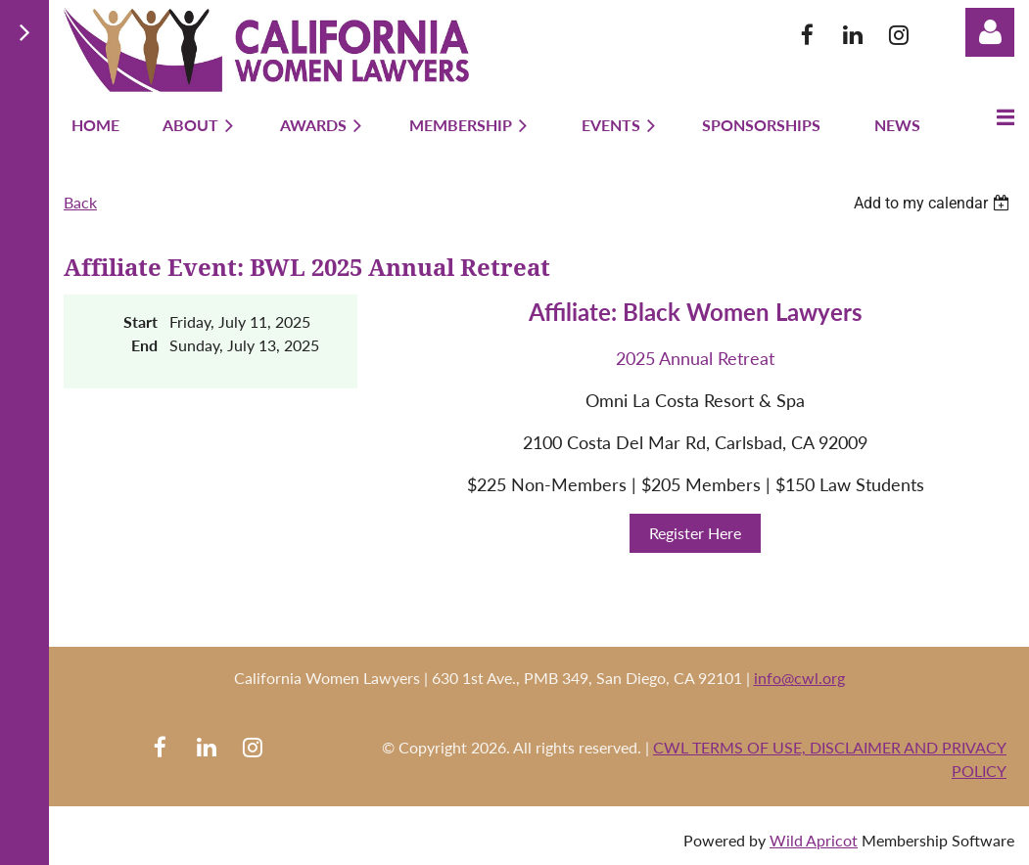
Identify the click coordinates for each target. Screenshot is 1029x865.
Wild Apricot (814, 840)
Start (140, 321)
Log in (989, 32)
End (144, 345)
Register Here (695, 533)
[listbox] (934, 203)
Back (80, 202)
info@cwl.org (799, 677)
